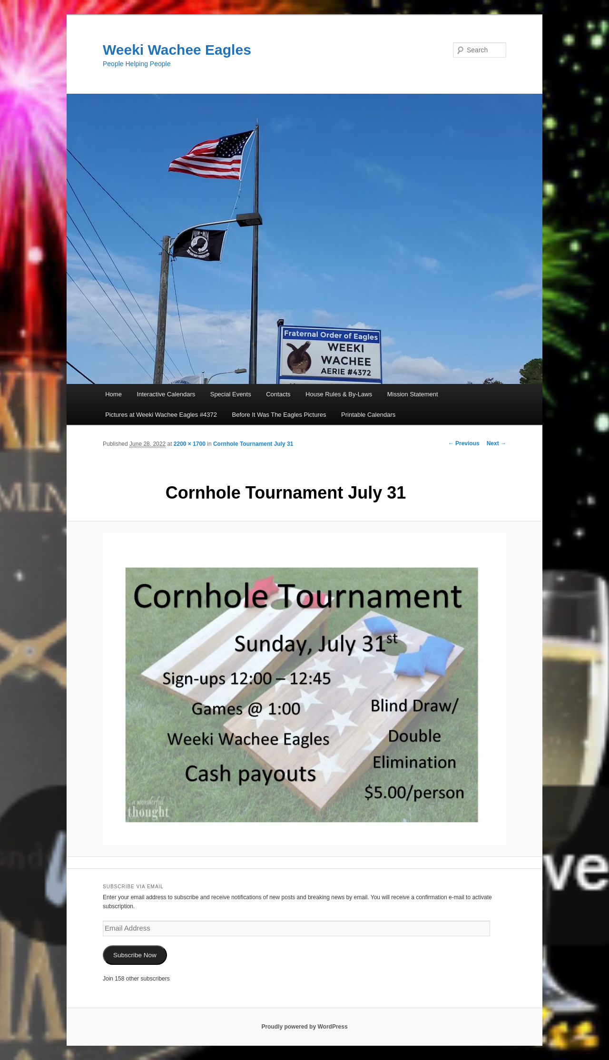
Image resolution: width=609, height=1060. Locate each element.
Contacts (278, 394)
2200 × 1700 (190, 444)
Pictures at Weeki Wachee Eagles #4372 (161, 414)
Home (113, 394)
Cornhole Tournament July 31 (253, 444)
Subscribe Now (135, 955)
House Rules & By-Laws (338, 394)
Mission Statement (412, 394)
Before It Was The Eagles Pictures (279, 414)
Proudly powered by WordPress (304, 1026)
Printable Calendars (368, 414)
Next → (496, 443)
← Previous (464, 443)
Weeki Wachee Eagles (177, 50)
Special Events (230, 394)
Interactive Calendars (166, 394)
